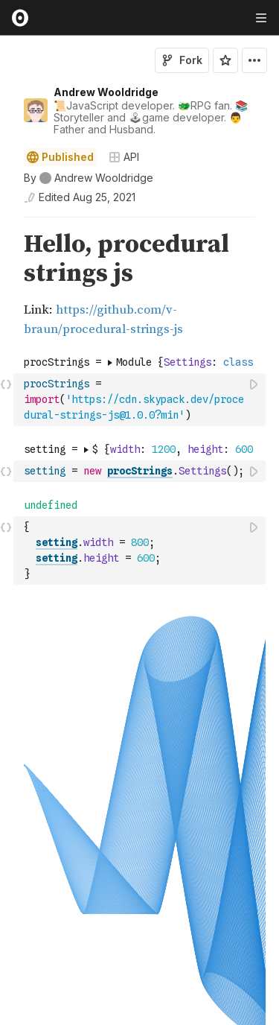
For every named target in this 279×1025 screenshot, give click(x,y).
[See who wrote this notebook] (88, 178)
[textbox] (141, 399)
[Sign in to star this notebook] (225, 60)
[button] (6, 223)
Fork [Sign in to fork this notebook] (181, 60)
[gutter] (7, 259)
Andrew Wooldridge (106, 92)
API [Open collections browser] (124, 156)
